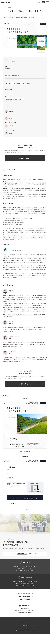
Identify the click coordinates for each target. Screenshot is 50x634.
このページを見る (24, 451)
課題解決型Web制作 (9, 99)
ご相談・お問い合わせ (25, 158)
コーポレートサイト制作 (10, 83)
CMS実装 (29, 83)
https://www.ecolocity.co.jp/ (12, 75)
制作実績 (11, 17)
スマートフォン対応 (21, 83)
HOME (4, 17)
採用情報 (38, 2)
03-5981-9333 (22, 554)
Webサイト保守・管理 (19, 99)
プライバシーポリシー (25, 621)
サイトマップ (25, 625)
